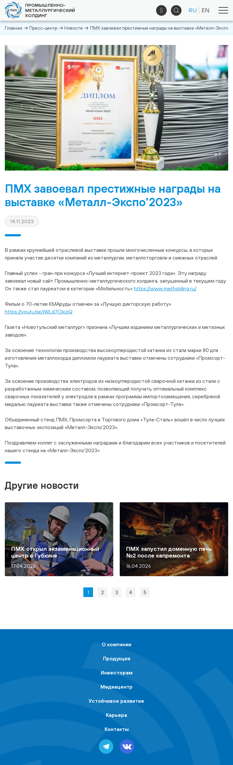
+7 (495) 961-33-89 (161, 10)
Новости (73, 28)
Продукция (116, 658)
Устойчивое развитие (116, 701)
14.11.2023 (22, 221)
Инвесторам (117, 672)
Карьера (116, 715)
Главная (13, 28)
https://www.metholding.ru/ (165, 288)
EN (205, 10)
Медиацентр (116, 687)
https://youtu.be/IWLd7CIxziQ (38, 311)
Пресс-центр (43, 28)
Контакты (117, 729)
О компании (116, 644)
